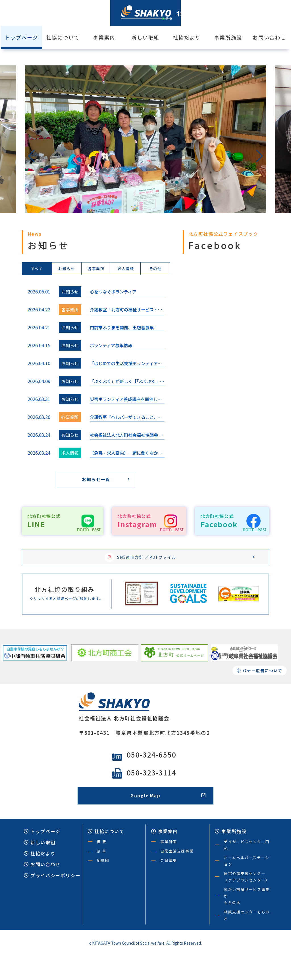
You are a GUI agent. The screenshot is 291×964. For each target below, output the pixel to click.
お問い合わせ (269, 37)
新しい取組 (145, 37)
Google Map (168, 803)
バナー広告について (261, 677)
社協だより (187, 37)
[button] (31, 156)
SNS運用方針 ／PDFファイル (179, 560)
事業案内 (104, 37)
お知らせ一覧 (104, 480)
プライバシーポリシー (52, 883)
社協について (63, 37)
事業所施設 (228, 37)
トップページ (42, 839)
